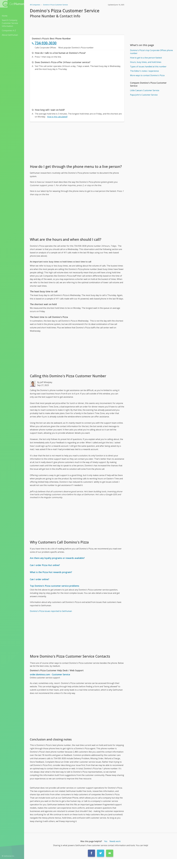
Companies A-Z (9, 30)
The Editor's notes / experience (144, 71)
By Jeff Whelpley (44, 382)
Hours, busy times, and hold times (145, 62)
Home (4, 15)
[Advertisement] (77, 89)
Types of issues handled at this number (148, 66)
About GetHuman (10, 35)
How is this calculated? (57, 116)
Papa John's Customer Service (144, 94)
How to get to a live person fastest (146, 57)
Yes (105, 841)
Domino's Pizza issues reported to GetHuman (51, 611)
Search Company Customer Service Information (10, 23)
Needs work (115, 841)
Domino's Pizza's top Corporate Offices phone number (151, 52)
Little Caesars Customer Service (144, 90)
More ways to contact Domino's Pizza (147, 75)
